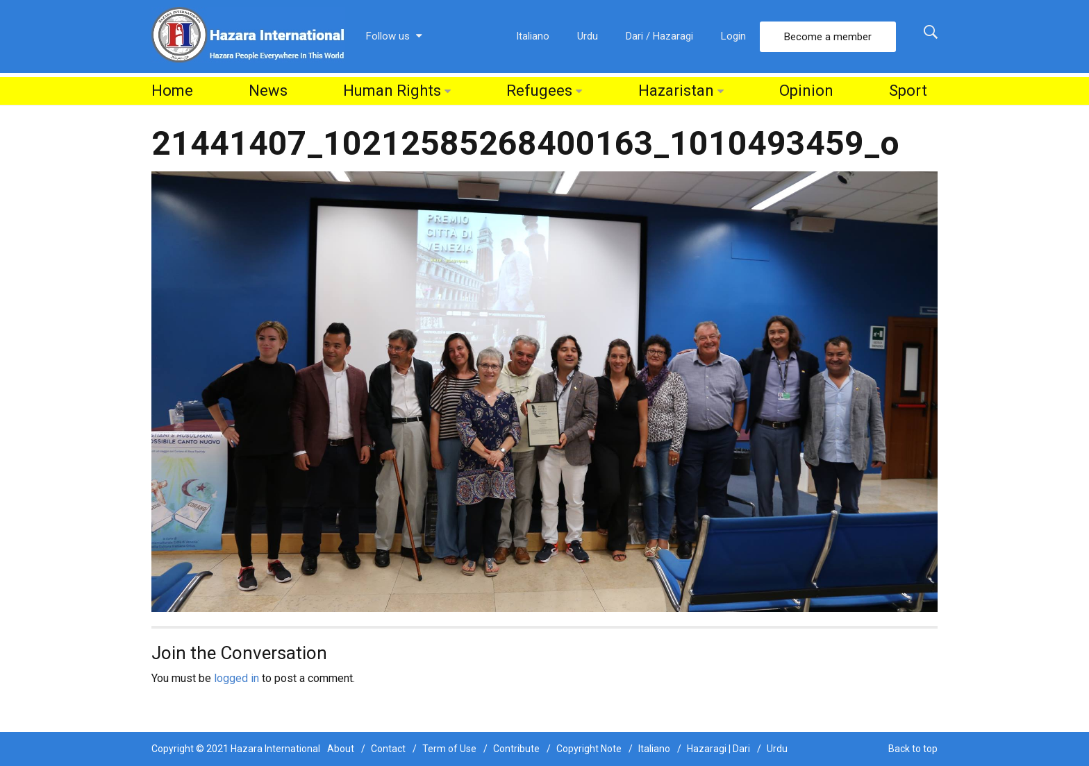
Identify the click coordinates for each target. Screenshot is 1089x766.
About (340, 748)
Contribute (516, 748)
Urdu (587, 36)
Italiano (532, 36)
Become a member (828, 37)
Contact (388, 748)
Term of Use (449, 748)
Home (172, 90)
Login (733, 36)
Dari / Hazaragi (659, 36)
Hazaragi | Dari (718, 748)
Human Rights (392, 90)
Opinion (806, 90)
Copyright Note (589, 748)
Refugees (539, 90)
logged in (236, 678)
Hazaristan (676, 90)
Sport (908, 90)
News (268, 90)
